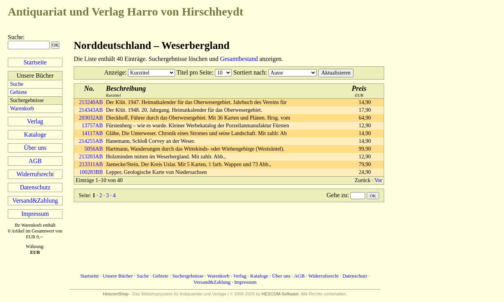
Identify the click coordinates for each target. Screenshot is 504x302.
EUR (359, 91)
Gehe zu (337, 195)
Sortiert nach (249, 72)
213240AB (91, 102)
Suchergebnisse (188, 276)
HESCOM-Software (280, 294)
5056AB (94, 149)
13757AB (92, 125)
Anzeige (114, 72)
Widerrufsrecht (35, 174)
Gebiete (18, 92)
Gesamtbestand (239, 59)
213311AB (91, 164)
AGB (35, 161)
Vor (378, 180)
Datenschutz (35, 187)
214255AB (91, 141)
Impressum (35, 213)
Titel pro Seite (194, 72)
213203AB (91, 157)
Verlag (35, 121)
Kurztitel (126, 91)
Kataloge (35, 134)
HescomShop (115, 294)
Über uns (35, 147)
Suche (15, 37)
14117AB (92, 133)
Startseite (35, 62)
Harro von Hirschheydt (125, 11)
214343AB (91, 110)
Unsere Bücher (118, 276)
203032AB (91, 118)
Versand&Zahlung (35, 200)
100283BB (91, 172)
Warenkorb (22, 108)
